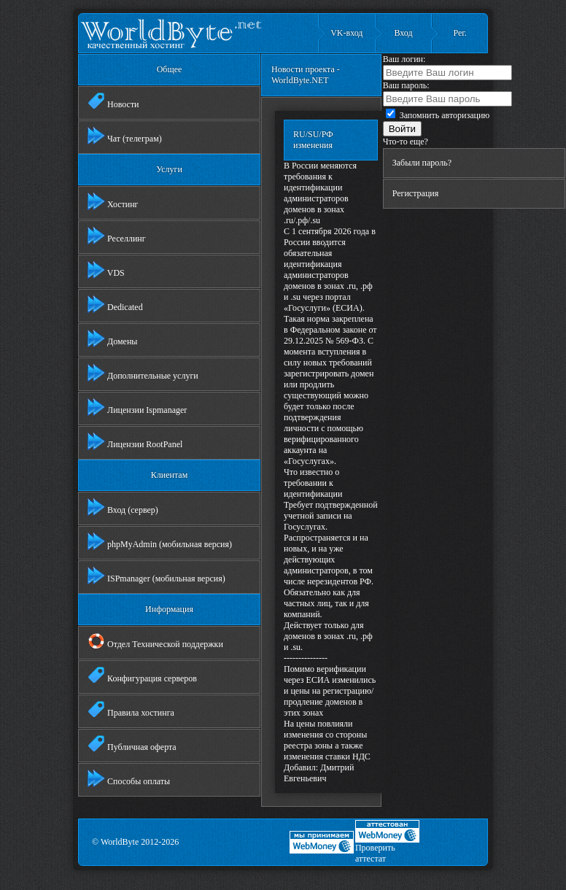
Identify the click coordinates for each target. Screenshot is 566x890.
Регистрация (415, 193)
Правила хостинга (131, 710)
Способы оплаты (129, 778)
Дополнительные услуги (143, 373)
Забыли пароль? (421, 163)
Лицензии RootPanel (135, 441)
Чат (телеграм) (125, 135)
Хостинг (113, 201)
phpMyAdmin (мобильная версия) (160, 541)
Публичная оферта (132, 744)
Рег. (459, 33)
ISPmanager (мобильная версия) (156, 575)
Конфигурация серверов (142, 675)
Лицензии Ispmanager (137, 407)
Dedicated (115, 304)
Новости (113, 101)
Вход (403, 33)
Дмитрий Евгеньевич (319, 772)
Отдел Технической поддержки (155, 641)
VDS (106, 270)
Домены (112, 338)
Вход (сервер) (123, 507)
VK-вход (346, 33)
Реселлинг (117, 235)
